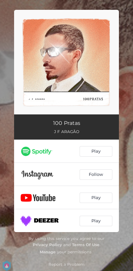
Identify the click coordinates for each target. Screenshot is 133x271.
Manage (48, 251)
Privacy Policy (47, 244)
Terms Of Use (86, 244)
